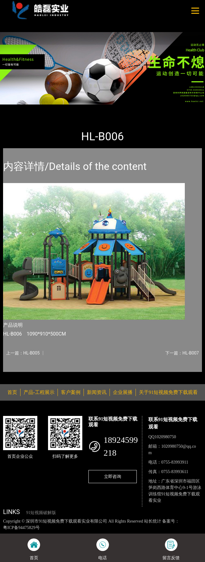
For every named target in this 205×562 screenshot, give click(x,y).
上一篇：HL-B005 (23, 353)
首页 (13, 108)
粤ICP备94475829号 (21, 527)
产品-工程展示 (37, 108)
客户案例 (70, 392)
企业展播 (122, 392)
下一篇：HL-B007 (182, 353)
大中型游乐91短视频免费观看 (86, 108)
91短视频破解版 (41, 512)
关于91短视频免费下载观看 (168, 392)
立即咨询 (112, 476)
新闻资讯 (96, 392)
